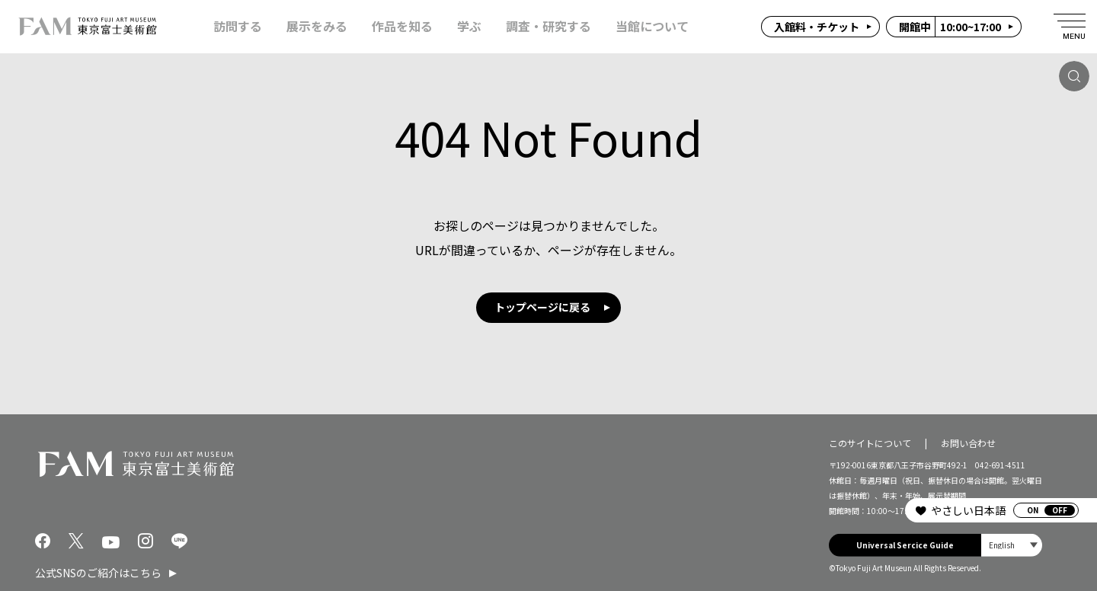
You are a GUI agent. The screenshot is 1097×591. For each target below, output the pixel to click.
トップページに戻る (542, 307)
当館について (652, 26)
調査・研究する (548, 26)
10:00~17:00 (950, 26)
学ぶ (469, 26)
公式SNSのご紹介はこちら (98, 572)
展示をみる (316, 26)
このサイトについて (870, 442)
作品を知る (402, 26)
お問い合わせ (968, 442)
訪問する (237, 26)
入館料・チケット (816, 26)
